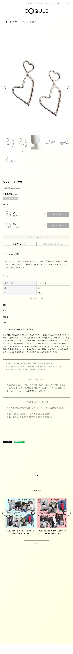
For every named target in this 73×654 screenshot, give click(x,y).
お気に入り (59, 3)
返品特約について (19, 244)
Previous (3, 88)
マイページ (38, 3)
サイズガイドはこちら (37, 298)
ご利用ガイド (48, 3)
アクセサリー (14, 22)
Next (70, 88)
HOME (4, 22)
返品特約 (31, 391)
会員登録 (29, 3)
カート (67, 3)
